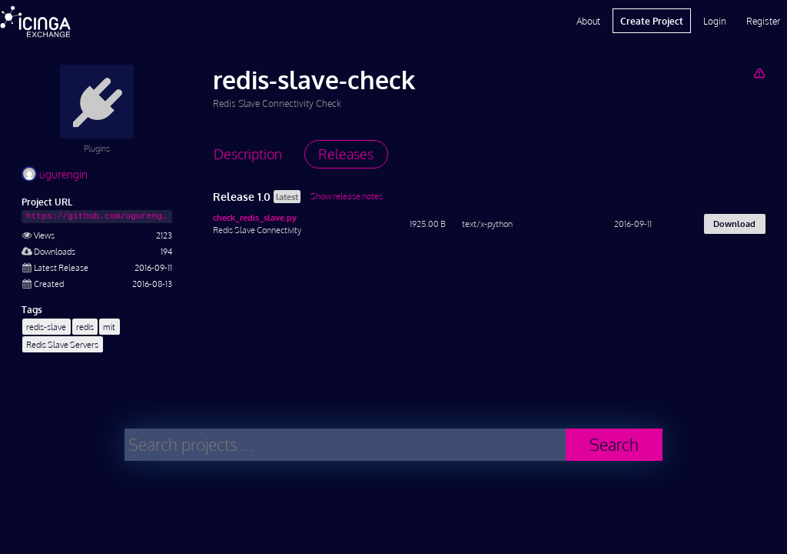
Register (763, 21)
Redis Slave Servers (62, 344)
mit (109, 327)
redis (85, 327)
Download (734, 224)
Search (614, 444)
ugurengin (55, 174)
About (588, 21)
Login (714, 21)
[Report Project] (758, 73)
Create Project (651, 21)
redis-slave (46, 327)
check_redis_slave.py (255, 217)
